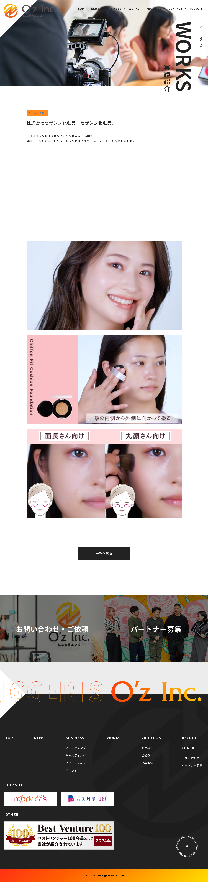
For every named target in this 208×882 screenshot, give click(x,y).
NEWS (95, 9)
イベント (70, 770)
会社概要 (146, 747)
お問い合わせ (189, 757)
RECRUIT (196, 9)
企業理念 (146, 762)
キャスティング (37, 113)
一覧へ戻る (104, 553)
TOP (81, 9)
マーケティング (74, 747)
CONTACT (176, 9)
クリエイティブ (74, 762)
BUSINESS (114, 9)
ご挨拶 (145, 755)
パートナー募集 (191, 765)
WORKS (134, 9)
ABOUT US (154, 9)
